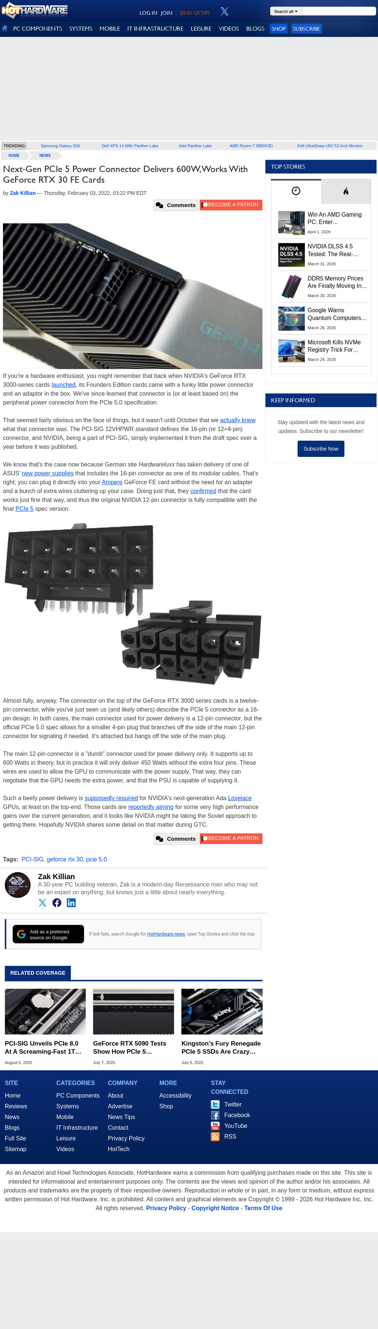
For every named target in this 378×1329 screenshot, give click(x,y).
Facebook (237, 1115)
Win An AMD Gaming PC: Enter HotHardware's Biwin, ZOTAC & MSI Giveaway (335, 218)
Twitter (232, 1104)
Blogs (12, 1128)
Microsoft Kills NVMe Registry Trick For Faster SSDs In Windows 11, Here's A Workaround (336, 346)
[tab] (296, 191)
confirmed (203, 491)
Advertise (120, 1106)
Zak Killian (56, 876)
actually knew (237, 420)
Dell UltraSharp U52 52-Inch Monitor (329, 146)
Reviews (16, 1106)
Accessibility (175, 1095)
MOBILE (110, 28)
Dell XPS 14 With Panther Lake (130, 146)
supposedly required (111, 798)
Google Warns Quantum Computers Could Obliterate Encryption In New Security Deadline (334, 314)
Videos (65, 1149)
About (115, 1095)
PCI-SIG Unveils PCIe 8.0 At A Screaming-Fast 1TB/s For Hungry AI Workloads (45, 1048)
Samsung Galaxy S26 (60, 146)
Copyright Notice (215, 1208)
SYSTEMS (80, 28)
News (45, 156)
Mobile (65, 1117)
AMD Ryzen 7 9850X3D (251, 146)
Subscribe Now (320, 449)
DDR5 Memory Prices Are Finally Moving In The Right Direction (336, 282)
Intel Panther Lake (195, 146)
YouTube (235, 1126)
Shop (279, 28)
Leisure (66, 1138)
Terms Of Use (263, 1208)
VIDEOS (229, 28)
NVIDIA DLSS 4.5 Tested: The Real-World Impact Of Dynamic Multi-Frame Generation (335, 250)
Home (13, 1095)
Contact (118, 1128)
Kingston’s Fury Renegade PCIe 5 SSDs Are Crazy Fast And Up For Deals (221, 1048)
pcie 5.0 (96, 859)
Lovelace (240, 798)
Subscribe (306, 28)
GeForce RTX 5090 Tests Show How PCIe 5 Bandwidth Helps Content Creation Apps (131, 1048)
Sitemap (16, 1149)
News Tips (121, 1117)
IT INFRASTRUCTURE (155, 28)
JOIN (166, 13)
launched (64, 385)
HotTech (119, 1149)
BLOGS (255, 28)
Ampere (112, 482)
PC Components (78, 1095)
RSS (230, 1136)
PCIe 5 (25, 509)
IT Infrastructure (77, 1128)
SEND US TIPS (194, 13)
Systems (67, 1106)
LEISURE (201, 28)
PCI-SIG (32, 859)
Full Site (15, 1138)
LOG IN (148, 13)
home (14, 156)
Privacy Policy (126, 1138)
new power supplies (48, 473)
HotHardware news (166, 934)
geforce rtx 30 (65, 859)
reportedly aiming (150, 807)
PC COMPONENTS (37, 28)
